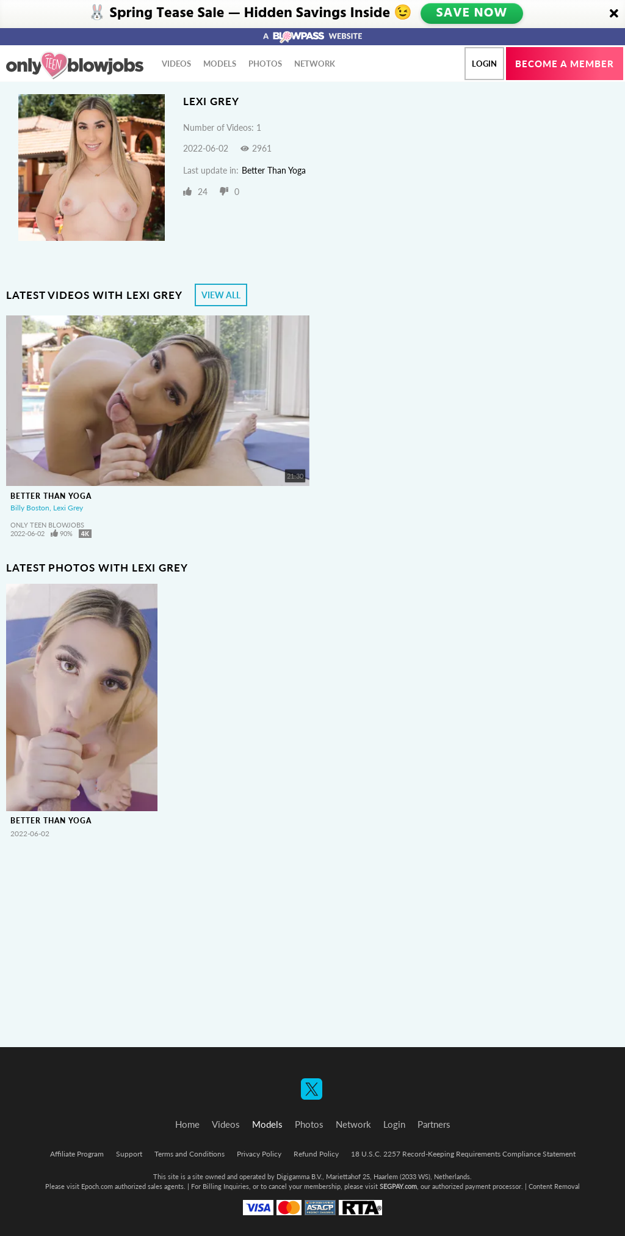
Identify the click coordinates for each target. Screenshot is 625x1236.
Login (484, 63)
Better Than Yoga (274, 170)
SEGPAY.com (398, 1186)
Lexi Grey (68, 507)
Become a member (564, 63)
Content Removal (554, 1186)
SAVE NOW (473, 13)
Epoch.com (97, 1186)
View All (220, 295)
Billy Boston (29, 507)
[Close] (614, 14)
